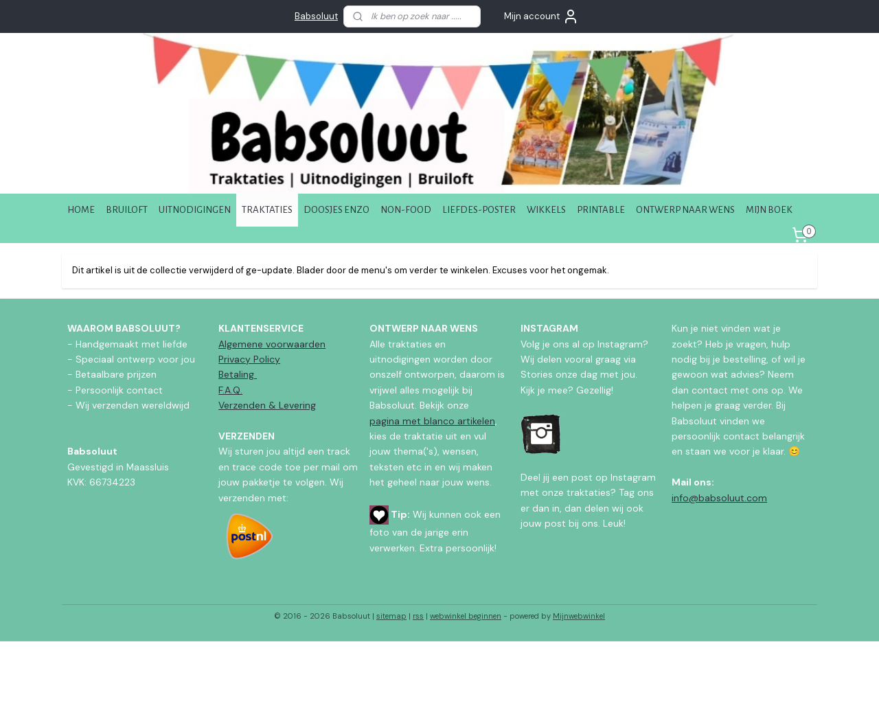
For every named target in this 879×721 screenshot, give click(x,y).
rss (418, 616)
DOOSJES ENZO (336, 210)
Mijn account (541, 16)
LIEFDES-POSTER (479, 210)
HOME (81, 210)
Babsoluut (316, 16)
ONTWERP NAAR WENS (685, 210)
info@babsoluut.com (719, 498)
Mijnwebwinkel (579, 616)
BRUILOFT (127, 210)
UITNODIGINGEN (195, 210)
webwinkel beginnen (465, 616)
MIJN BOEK (769, 210)
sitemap (391, 616)
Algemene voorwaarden (272, 344)
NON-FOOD (405, 210)
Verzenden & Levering (267, 405)
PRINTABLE (601, 210)
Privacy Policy (249, 359)
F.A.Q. (230, 390)
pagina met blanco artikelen (432, 421)
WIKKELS (546, 210)
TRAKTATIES (267, 210)
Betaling (237, 374)
